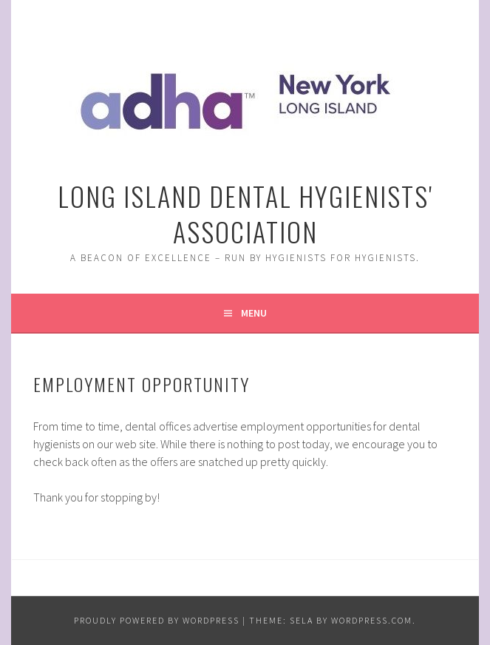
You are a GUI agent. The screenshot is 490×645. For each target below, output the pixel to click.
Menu (254, 313)
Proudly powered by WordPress (156, 620)
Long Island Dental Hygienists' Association (245, 213)
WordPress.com (371, 620)
